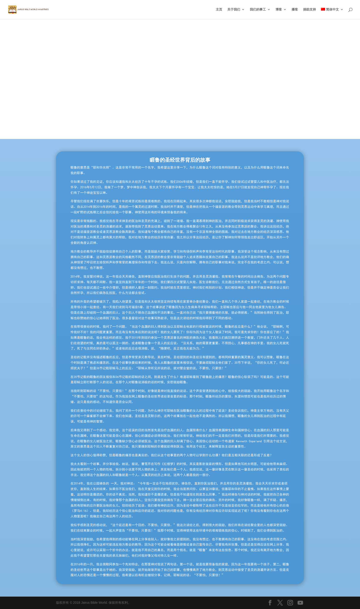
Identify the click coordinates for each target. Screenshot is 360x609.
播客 (295, 9)
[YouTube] (300, 603)
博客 (279, 9)
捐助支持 (309, 9)
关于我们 (233, 9)
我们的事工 (258, 9)
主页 (219, 9)
